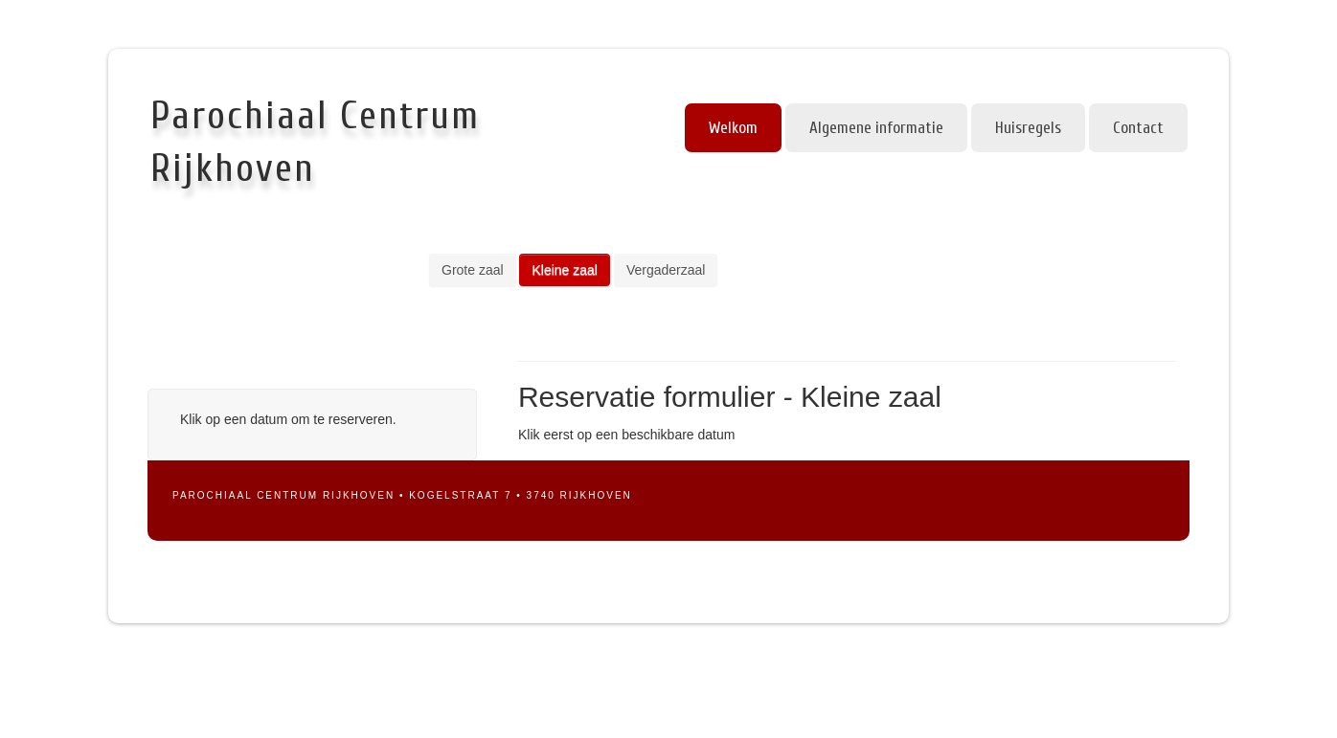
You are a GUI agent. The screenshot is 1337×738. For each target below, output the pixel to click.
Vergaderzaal (666, 270)
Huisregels (1028, 128)
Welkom (733, 128)
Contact (1138, 128)
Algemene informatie (876, 128)
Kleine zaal (565, 270)
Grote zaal (473, 270)
